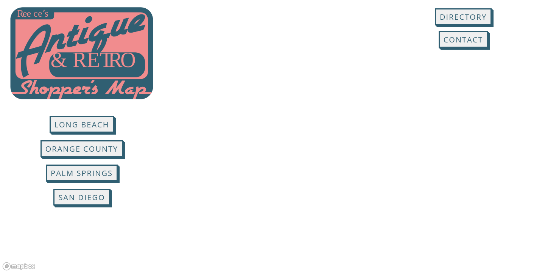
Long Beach (81, 124)
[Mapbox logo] (19, 266)
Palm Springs (82, 173)
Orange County (81, 149)
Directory (463, 17)
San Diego (81, 197)
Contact (463, 40)
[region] (272, 136)
